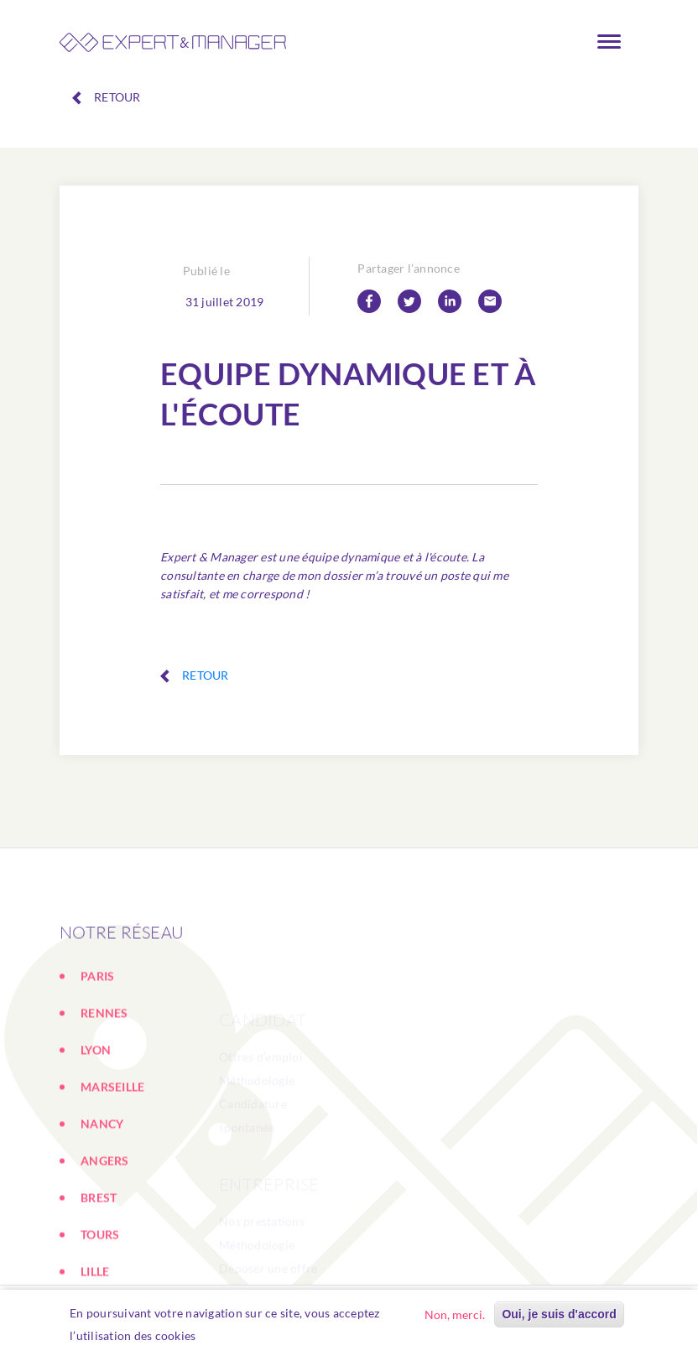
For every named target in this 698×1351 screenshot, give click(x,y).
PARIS (97, 1047)
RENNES (104, 1084)
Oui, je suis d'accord (559, 1317)
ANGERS (105, 1231)
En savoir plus (243, 1339)
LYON (96, 1121)
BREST (99, 1268)
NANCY (102, 1194)
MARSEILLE (112, 1157)
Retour (106, 97)
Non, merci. (455, 1318)
